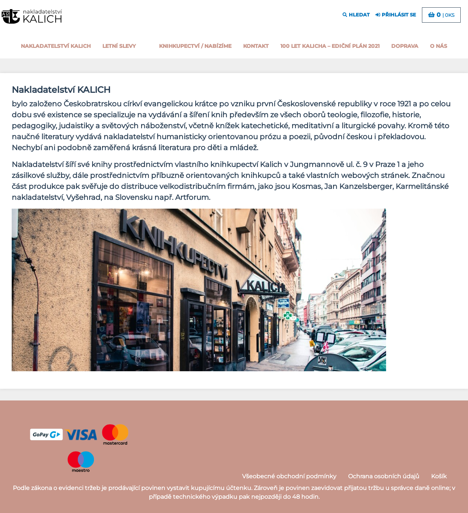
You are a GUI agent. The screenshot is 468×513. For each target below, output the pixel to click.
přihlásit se (395, 15)
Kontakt (256, 46)
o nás (438, 46)
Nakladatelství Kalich (56, 46)
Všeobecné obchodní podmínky (289, 476)
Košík (439, 476)
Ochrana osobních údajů (383, 476)
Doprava (404, 46)
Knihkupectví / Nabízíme (195, 46)
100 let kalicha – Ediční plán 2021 (330, 46)
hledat (356, 15)
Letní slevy (119, 46)
